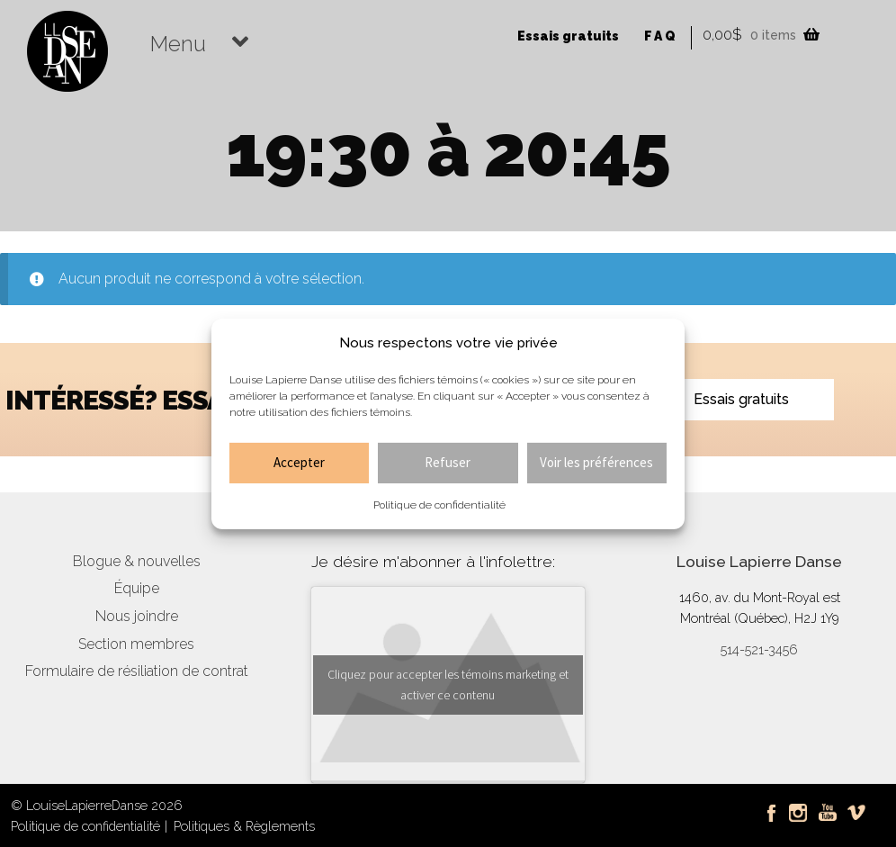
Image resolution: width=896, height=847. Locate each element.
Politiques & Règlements (244, 825)
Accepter (299, 462)
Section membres (136, 644)
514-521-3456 (759, 649)
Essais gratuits (568, 36)
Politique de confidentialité (439, 505)
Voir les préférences (596, 462)
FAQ (660, 36)
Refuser (447, 462)
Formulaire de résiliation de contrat (136, 671)
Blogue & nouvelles (137, 561)
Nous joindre (136, 616)
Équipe (136, 588)
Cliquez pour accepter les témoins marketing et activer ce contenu (448, 684)
